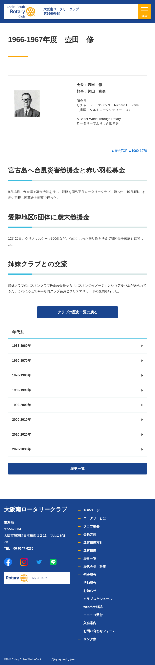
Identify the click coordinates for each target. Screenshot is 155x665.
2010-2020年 (21, 434)
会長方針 (89, 534)
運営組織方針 (93, 542)
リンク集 (89, 639)
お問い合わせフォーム (99, 631)
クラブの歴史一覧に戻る (77, 312)
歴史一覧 (77, 469)
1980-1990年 (21, 390)
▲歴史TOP (119, 150)
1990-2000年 (21, 405)
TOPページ (91, 510)
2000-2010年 (21, 419)
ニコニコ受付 (93, 615)
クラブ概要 (91, 526)
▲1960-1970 (137, 150)
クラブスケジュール (97, 599)
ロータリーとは (94, 518)
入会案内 (89, 623)
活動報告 (89, 582)
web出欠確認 (93, 607)
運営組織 (89, 550)
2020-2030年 (21, 449)
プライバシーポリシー (62, 659)
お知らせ (89, 590)
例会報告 (89, 574)
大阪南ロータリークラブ (35, 509)
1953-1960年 (21, 345)
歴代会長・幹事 (94, 566)
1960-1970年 (21, 360)
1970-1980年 (21, 375)
